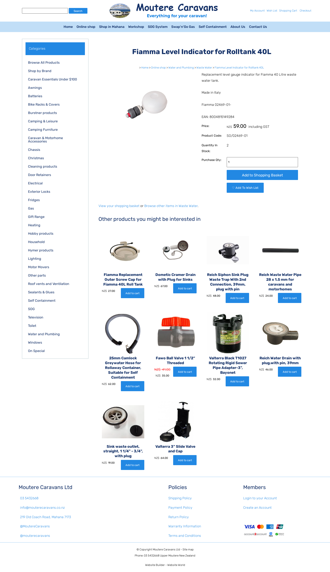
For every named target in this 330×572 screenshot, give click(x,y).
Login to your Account (260, 498)
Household (36, 242)
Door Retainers (39, 175)
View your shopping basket (118, 206)
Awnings (35, 88)
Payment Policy (180, 508)
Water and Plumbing (44, 334)
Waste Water (204, 67)
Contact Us (258, 27)
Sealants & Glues (41, 292)
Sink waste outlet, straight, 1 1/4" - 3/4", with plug (123, 451)
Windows (35, 342)
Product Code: (212, 135)
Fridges (34, 200)
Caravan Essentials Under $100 (52, 79)
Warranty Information (184, 526)
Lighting (34, 259)
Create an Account (257, 508)
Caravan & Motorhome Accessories (45, 139)
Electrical (35, 183)
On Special (36, 351)
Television (35, 317)
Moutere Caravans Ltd (166, 549)
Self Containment (213, 27)
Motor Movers (38, 267)
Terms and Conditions (184, 536)
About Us (237, 27)
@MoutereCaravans (35, 526)
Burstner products (42, 113)
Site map (188, 549)
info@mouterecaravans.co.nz (42, 508)
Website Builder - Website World (165, 565)
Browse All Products (44, 63)
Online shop (86, 27)
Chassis (34, 150)
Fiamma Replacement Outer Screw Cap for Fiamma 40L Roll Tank (123, 279)
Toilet (32, 326)
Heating (34, 225)
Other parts (37, 275)
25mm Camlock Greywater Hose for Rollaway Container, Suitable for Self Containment (123, 367)
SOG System (158, 27)
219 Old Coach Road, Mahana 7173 (45, 517)
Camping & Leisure (43, 121)
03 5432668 (29, 498)
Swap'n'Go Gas (183, 27)
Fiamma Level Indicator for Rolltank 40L (239, 67)
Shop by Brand (39, 71)
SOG (31, 309)
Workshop (136, 27)
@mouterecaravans (35, 536)
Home (68, 27)
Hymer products (40, 250)
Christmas (36, 158)
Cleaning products (42, 166)
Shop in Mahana (111, 27)
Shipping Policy (180, 498)
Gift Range (36, 217)
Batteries (35, 96)
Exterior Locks (39, 192)
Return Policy (178, 517)
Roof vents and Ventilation (48, 284)
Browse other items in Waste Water (171, 206)
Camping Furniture (43, 130)
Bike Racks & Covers (44, 104)
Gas (31, 208)
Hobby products (40, 234)
